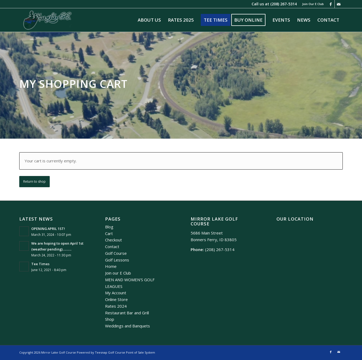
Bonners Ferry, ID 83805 (214, 239)
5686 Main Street (207, 233)
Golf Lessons (117, 260)
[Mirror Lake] (47, 20)
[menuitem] (311, 4)
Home (111, 266)
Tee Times (40, 263)
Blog (109, 226)
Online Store (116, 299)
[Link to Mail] (339, 4)
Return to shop (34, 181)
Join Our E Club (313, 4)
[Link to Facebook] (330, 4)
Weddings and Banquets (127, 325)
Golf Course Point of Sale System (131, 352)
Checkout (113, 239)
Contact (112, 246)
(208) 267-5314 (283, 3)
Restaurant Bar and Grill (127, 312)
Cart (109, 233)
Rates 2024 (116, 306)
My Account (115, 292)
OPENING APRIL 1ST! (48, 228)
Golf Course (116, 253)
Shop (109, 319)
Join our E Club (118, 273)
